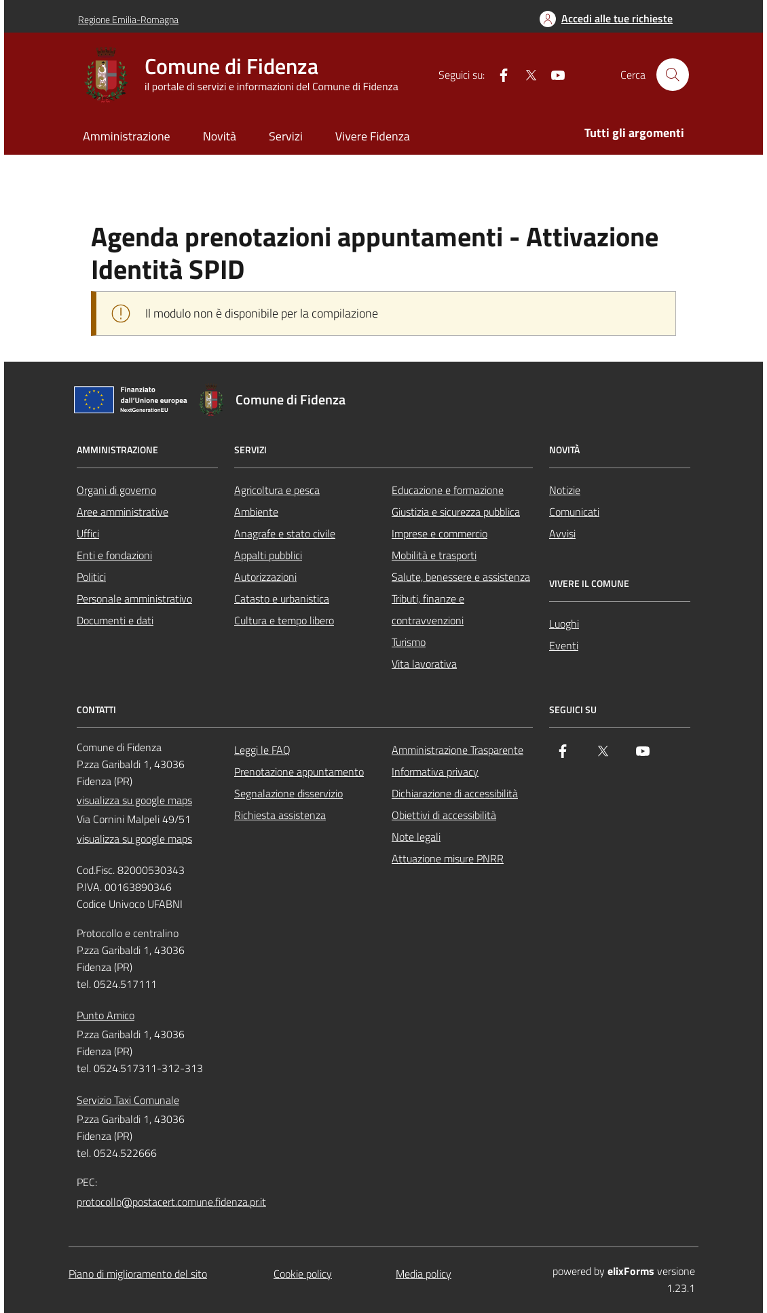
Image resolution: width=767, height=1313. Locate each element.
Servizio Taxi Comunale (128, 1100)
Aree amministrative (122, 511)
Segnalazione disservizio (288, 793)
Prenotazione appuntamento (299, 771)
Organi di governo (116, 490)
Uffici (88, 533)
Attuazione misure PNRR (448, 858)
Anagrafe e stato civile (284, 533)
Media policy (423, 1274)
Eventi (563, 645)
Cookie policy (303, 1274)
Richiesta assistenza (280, 815)
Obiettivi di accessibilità (444, 815)
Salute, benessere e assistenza (461, 577)
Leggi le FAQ (262, 750)
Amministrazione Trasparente (457, 750)
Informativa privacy (435, 771)
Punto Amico (105, 1015)
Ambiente (256, 511)
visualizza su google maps (134, 800)
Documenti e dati (115, 620)
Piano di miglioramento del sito (138, 1274)
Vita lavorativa (424, 663)
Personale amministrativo (134, 598)
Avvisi (562, 533)
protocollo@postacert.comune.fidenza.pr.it (171, 1202)
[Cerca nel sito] (672, 74)
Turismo (409, 642)
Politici (91, 577)
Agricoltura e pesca (277, 490)
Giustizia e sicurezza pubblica (456, 511)
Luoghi (564, 623)
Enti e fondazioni (114, 555)
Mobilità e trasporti (434, 555)
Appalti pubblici (268, 555)
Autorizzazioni (265, 577)
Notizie (564, 490)
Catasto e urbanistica (281, 598)
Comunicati (574, 511)
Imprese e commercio (439, 533)
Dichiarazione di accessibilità (455, 793)
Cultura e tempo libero (284, 620)
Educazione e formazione (448, 490)
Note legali (416, 837)
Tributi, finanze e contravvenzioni (428, 609)
